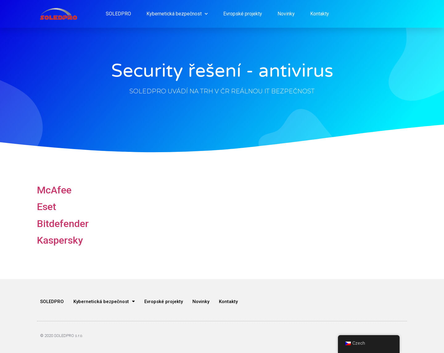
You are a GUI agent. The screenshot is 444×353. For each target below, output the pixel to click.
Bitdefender (63, 223)
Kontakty (319, 14)
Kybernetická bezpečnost (177, 13)
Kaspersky (60, 240)
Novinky (286, 14)
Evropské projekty (242, 14)
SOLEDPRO (118, 14)
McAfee (54, 190)
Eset (46, 207)
